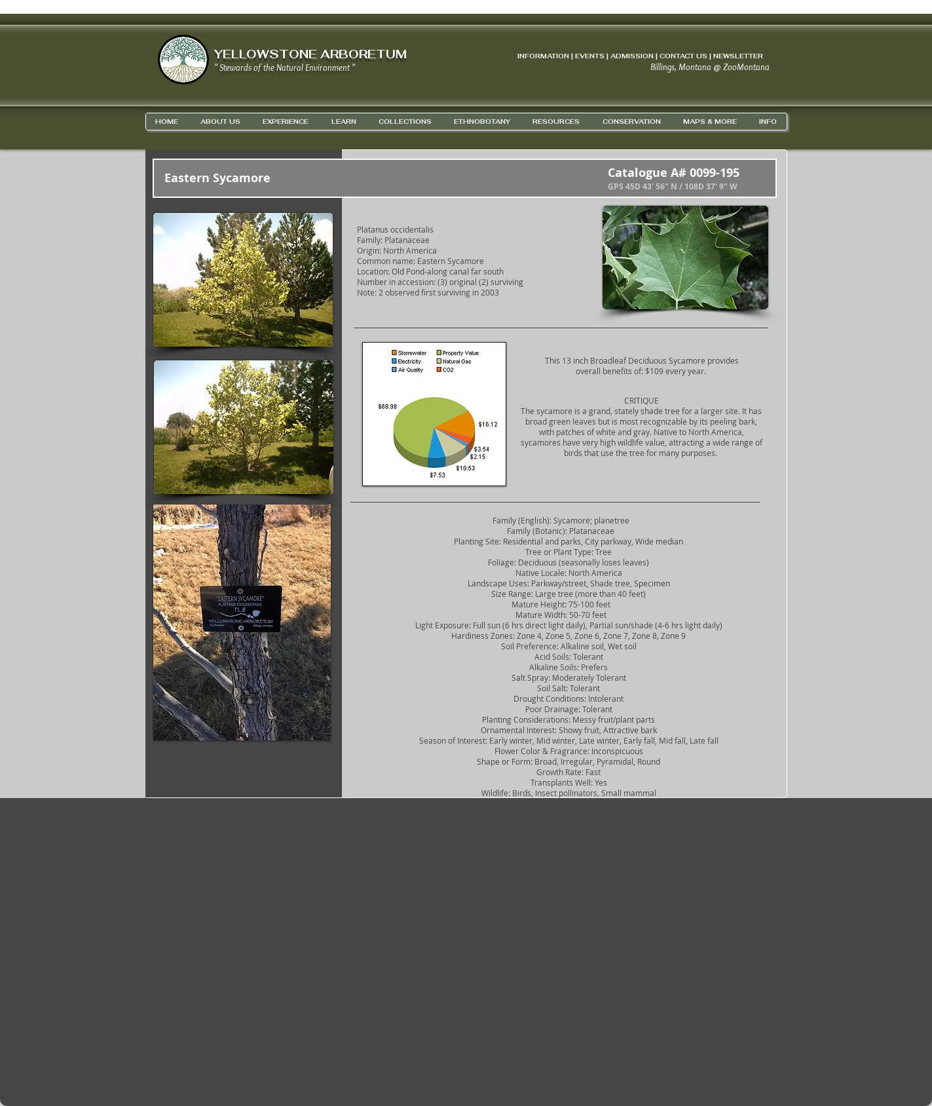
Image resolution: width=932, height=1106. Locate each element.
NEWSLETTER (738, 56)
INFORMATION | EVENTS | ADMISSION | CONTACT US (612, 56)
